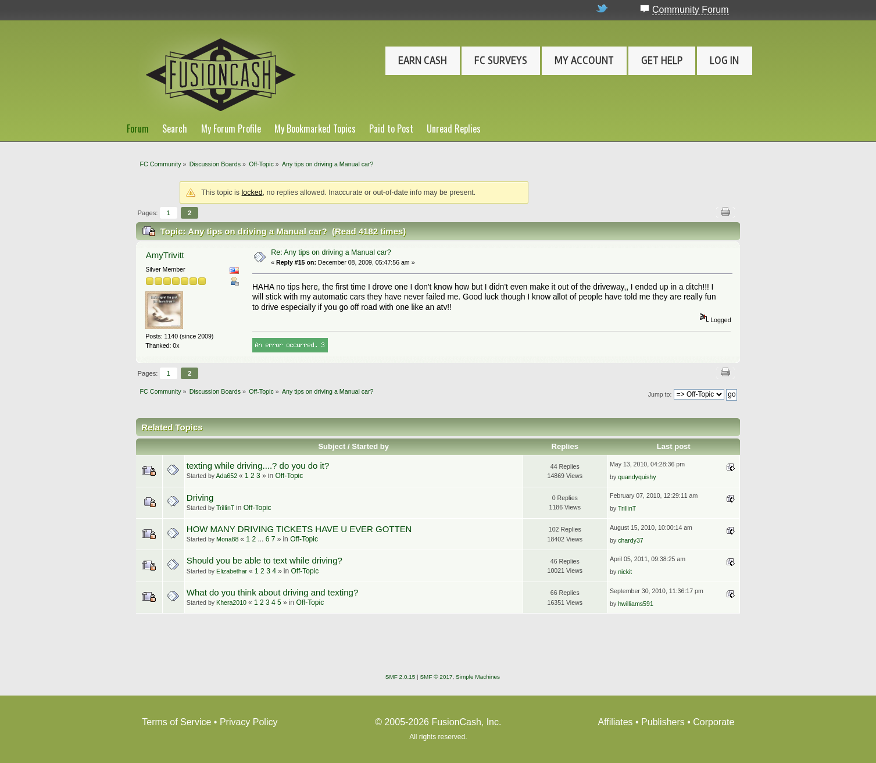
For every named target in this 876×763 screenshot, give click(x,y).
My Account (584, 60)
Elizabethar (231, 571)
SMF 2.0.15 (400, 676)
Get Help (661, 60)
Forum (138, 129)
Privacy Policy (249, 722)
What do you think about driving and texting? (272, 592)
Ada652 (227, 475)
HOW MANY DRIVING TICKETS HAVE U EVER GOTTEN (299, 529)
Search (174, 129)
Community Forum (690, 10)
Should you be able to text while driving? (264, 560)
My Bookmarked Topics (315, 129)
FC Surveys (500, 60)
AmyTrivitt (165, 255)
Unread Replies (454, 129)
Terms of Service (176, 722)
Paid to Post (391, 129)
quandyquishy (637, 476)
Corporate (713, 722)
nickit (625, 571)
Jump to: (660, 394)
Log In (724, 60)
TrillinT (225, 507)
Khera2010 (231, 602)
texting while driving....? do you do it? (258, 465)
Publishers (663, 722)
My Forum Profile (231, 129)
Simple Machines (478, 676)
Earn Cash (422, 60)
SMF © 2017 (436, 676)
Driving (200, 497)
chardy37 (630, 540)
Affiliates (615, 722)
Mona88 (227, 539)
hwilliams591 (635, 603)
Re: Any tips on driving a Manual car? (331, 252)
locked (252, 192)
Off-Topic (289, 476)
